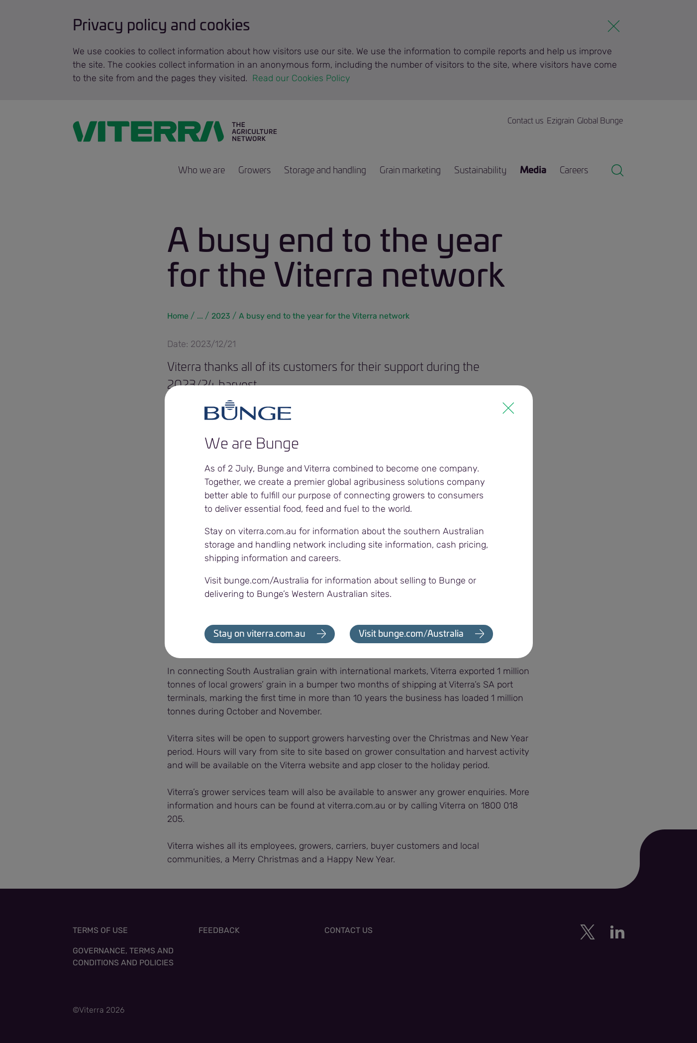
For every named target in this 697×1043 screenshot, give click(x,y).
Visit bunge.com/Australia (411, 634)
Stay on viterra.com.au (259, 634)
